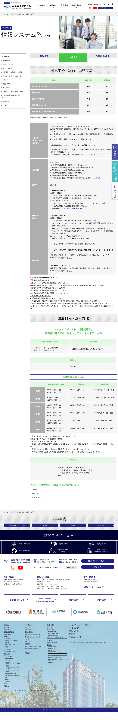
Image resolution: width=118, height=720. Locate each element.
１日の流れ (7, 646)
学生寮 (6, 654)
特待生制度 (101, 526)
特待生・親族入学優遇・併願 (13, 91)
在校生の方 (73, 608)
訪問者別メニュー (9, 664)
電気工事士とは (51, 670)
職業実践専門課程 (9, 640)
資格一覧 (49, 635)
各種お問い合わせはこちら (97, 569)
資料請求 (6, 101)
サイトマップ (104, 4)
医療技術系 (6, 61)
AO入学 (5, 80)
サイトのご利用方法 (36, 698)
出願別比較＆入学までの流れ (13, 72)
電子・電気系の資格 (52, 643)
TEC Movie (7, 657)
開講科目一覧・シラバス (92, 595)
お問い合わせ (73, 639)
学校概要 (6, 637)
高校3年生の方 (8, 668)
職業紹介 (49, 653)
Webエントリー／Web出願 (12, 76)
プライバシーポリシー (21, 698)
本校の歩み (7, 661)
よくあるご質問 (92, 4)
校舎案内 (6, 694)
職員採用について (17, 608)
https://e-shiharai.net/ (74, 208)
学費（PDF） (7, 84)
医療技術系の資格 (52, 639)
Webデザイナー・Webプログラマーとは (57, 660)
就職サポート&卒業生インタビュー (57, 645)
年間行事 (7, 650)
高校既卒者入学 (101, 57)
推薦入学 (43, 57)
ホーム (6, 14)
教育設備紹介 (7, 642)
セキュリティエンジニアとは (54, 665)
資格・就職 (76, 5)
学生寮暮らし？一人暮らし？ (11, 648)
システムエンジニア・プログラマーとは (57, 663)
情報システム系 (8, 64)
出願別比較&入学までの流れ (16, 526)
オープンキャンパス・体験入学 (79, 633)
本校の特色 (7, 635)
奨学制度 (6, 88)
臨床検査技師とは (52, 658)
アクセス (97, 575)
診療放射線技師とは (52, 654)
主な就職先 (50, 648)
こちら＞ (95, 155)
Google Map (70, 575)
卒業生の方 (101, 608)
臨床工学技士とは (52, 656)
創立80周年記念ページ (10, 659)
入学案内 (64, 5)
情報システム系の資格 (53, 641)
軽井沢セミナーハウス (10, 652)
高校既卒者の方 (8, 670)
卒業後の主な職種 (52, 650)
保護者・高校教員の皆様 (10, 681)
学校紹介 (53, 5)
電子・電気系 (7, 68)
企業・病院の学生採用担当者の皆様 (45, 607)
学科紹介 (41, 5)
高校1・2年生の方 (9, 666)
